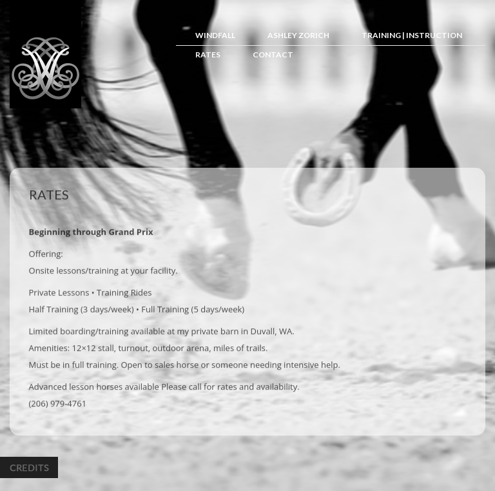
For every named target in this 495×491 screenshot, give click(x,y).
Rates (207, 54)
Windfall (215, 35)
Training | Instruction (412, 35)
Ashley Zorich (298, 35)
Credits (29, 467)
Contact (273, 54)
